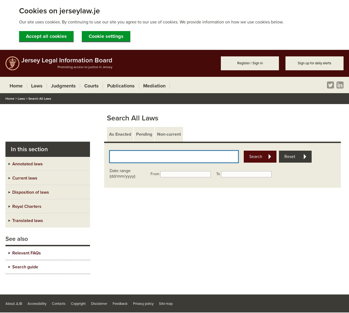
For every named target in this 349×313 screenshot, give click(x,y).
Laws (21, 99)
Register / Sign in (250, 63)
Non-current (169, 134)
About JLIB (13, 304)
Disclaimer (99, 304)
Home (9, 99)
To (218, 174)
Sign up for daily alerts (314, 63)
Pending (144, 134)
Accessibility (37, 304)
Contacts (58, 304)
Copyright (78, 304)
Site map (166, 304)
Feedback (120, 304)
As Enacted (120, 134)
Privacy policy (143, 304)
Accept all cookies (46, 36)
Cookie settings (106, 36)
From (155, 174)
